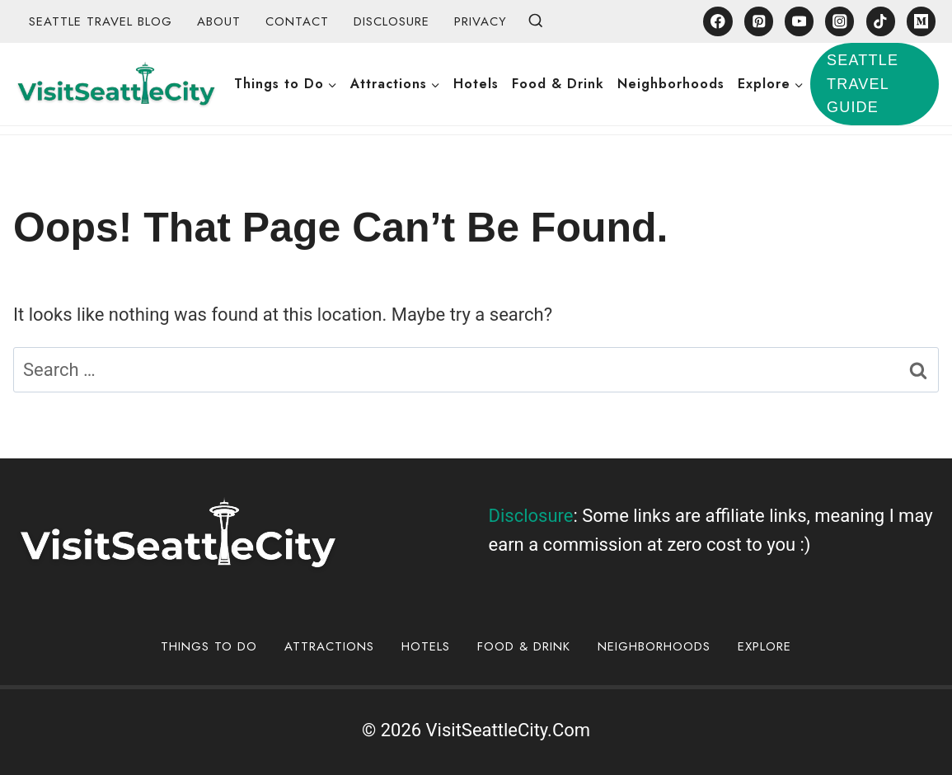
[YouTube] (799, 21)
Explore (764, 646)
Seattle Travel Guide (862, 84)
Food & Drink (558, 83)
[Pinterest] (758, 21)
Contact (297, 21)
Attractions (329, 646)
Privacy (480, 21)
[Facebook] (717, 21)
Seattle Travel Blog (100, 21)
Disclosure (391, 21)
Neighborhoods (671, 83)
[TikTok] (880, 21)
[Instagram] (839, 21)
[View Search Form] (536, 21)
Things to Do (209, 646)
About (219, 21)
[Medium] (921, 21)
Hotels (476, 83)
